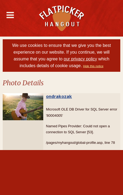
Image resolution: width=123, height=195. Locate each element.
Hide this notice (93, 66)
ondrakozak (59, 96)
